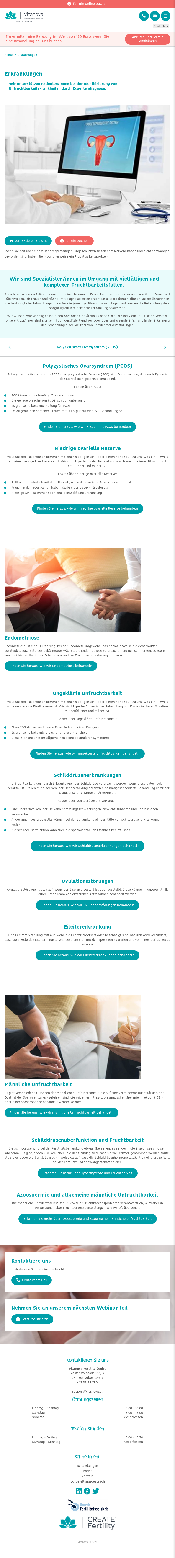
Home (9, 55)
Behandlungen (87, 1466)
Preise (87, 1471)
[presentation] (10, 347)
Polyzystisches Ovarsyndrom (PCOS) (87, 347)
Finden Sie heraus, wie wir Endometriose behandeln (51, 666)
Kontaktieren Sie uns (28, 241)
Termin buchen (74, 241)
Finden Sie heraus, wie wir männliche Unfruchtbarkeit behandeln (61, 1112)
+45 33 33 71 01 (87, 1382)
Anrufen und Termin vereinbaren (148, 39)
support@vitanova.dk (87, 1391)
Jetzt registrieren (32, 1319)
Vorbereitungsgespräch (87, 1481)
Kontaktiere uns (31, 1280)
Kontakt (87, 1476)
